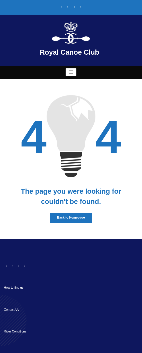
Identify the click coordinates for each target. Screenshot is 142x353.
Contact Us (11, 309)
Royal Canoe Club (69, 52)
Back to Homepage (71, 217)
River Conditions (15, 331)
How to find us (13, 287)
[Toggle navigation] (71, 72)
